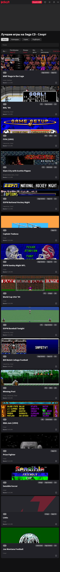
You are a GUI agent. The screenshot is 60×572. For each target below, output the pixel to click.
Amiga (50, 293)
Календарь (15, 39)
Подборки (36, 39)
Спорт (11, 112)
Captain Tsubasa (10, 233)
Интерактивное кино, (9, 175)
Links (5, 517)
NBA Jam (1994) (10, 423)
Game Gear (49, 419)
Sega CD (54, 73)
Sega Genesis (45, 73)
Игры (5, 39)
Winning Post (9, 391)
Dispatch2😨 (37, 2)
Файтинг (9, 80)
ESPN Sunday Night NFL (14, 265)
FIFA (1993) (8, 139)
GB (42, 419)
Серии (26, 39)
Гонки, (5, 395)
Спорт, (5, 80)
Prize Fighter (9, 454)
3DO (51, 136)
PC (41, 104)
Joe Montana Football (13, 549)
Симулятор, (6, 112)
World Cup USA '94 (11, 297)
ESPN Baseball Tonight (13, 328)
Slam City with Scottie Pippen (17, 170)
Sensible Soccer (10, 486)
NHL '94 (6, 107)
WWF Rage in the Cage (13, 76)
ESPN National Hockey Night (16, 202)
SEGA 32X (49, 167)
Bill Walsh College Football (15, 360)
